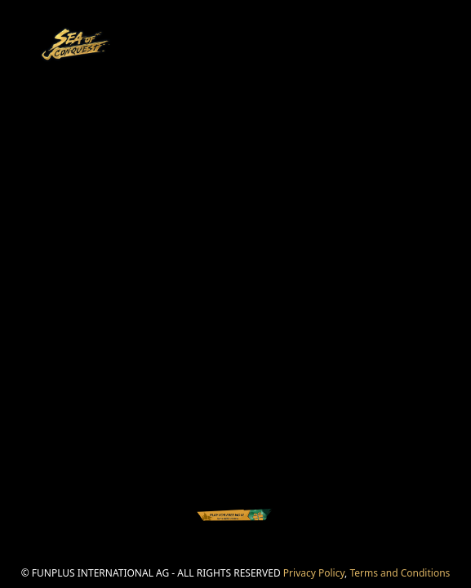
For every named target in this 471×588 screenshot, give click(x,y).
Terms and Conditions (399, 573)
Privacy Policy (313, 573)
